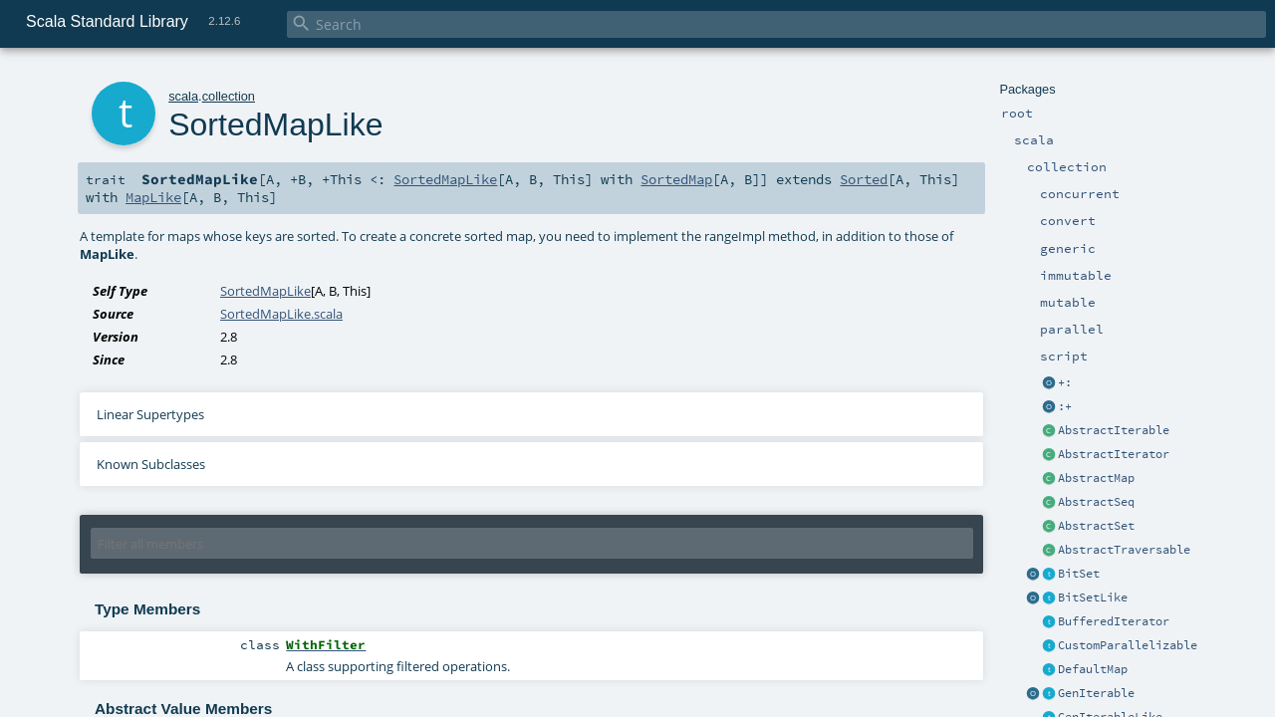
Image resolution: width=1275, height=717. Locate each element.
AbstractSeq (1096, 502)
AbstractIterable (1113, 430)
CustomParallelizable (1127, 645)
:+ (1065, 406)
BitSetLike (1093, 597)
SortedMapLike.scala (281, 314)
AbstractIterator (1113, 454)
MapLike (153, 197)
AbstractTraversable (1124, 550)
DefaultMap (1093, 669)
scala (183, 96)
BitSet (1079, 574)
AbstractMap (1096, 478)
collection (228, 96)
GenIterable (1096, 693)
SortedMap (676, 179)
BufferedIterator (1113, 621)
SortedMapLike (445, 179)
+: (1065, 382)
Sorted (864, 179)
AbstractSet (1096, 526)
